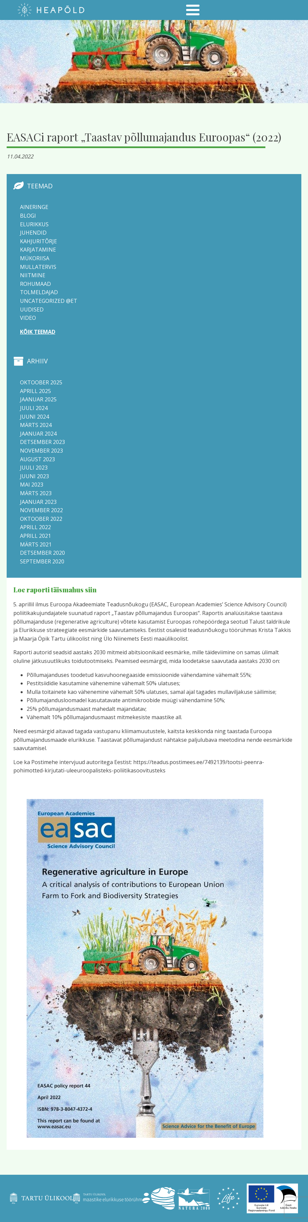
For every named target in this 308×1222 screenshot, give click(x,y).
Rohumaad (35, 284)
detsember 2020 (42, 552)
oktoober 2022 (41, 518)
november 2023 (41, 450)
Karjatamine (38, 249)
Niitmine (32, 275)
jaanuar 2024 (38, 433)
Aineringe (34, 207)
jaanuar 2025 (38, 399)
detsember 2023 (42, 442)
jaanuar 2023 (38, 502)
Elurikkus (34, 224)
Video (28, 317)
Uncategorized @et (48, 301)
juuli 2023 (34, 467)
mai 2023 (31, 484)
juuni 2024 (34, 416)
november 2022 (41, 510)
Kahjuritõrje (38, 241)
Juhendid (33, 232)
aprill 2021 (35, 535)
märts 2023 (36, 493)
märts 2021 (36, 544)
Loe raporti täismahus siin (55, 589)
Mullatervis (38, 267)
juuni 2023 (34, 476)
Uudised (32, 309)
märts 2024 (36, 425)
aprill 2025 (35, 391)
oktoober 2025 (41, 382)
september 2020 (42, 561)
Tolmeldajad (39, 292)
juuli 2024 (34, 408)
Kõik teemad (37, 331)
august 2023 (37, 459)
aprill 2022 (35, 527)
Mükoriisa (34, 258)
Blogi (28, 215)
